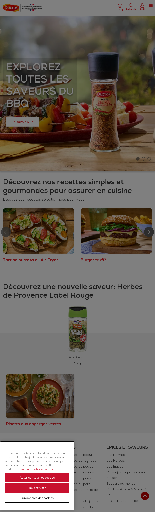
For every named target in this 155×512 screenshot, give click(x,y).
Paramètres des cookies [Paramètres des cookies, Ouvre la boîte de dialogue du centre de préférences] (37, 498)
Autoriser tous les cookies (37, 477)
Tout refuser (37, 488)
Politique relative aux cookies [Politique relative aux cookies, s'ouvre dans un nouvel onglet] (37, 469)
